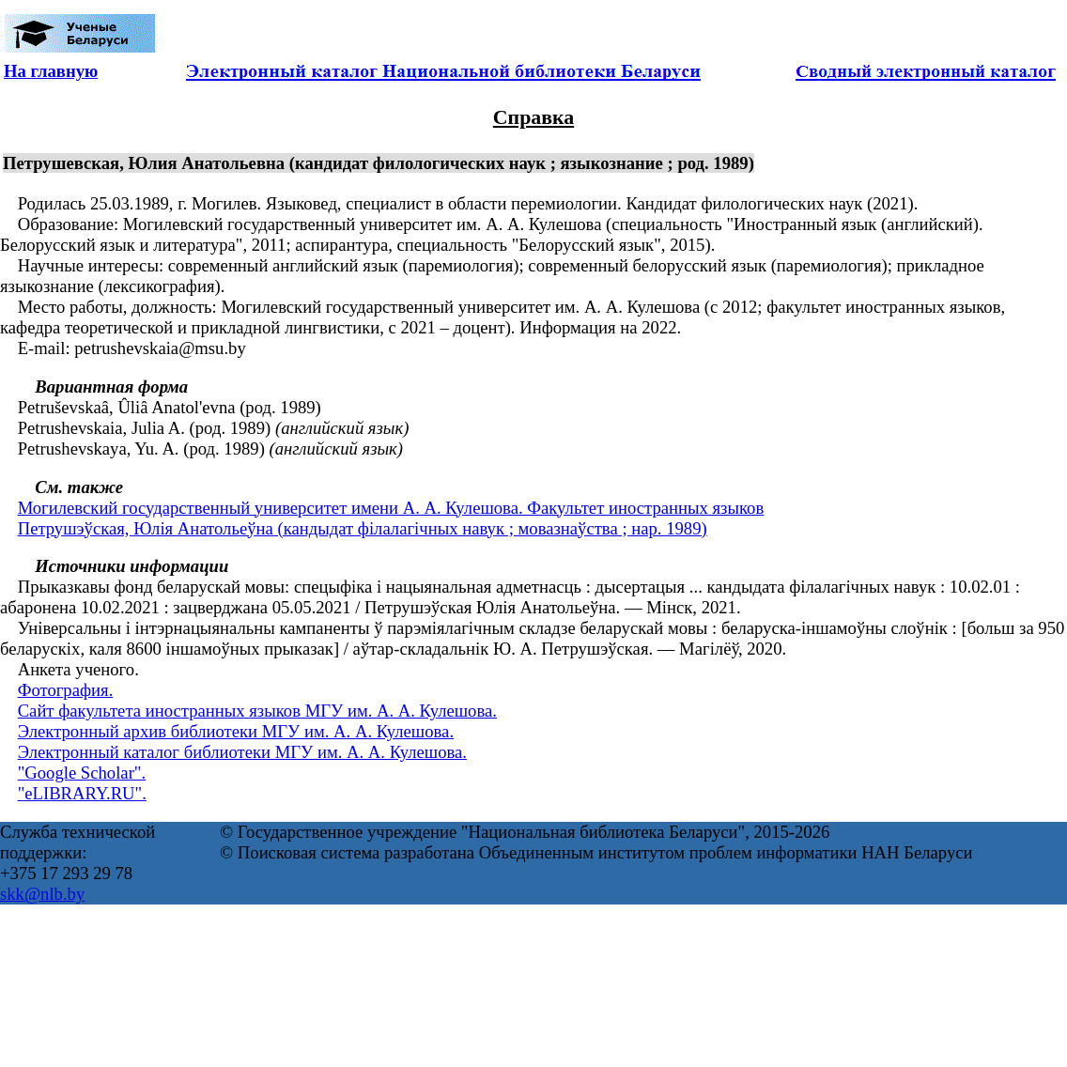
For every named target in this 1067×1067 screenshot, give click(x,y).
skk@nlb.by (42, 894)
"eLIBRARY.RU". (82, 793)
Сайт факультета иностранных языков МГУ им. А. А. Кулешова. (257, 710)
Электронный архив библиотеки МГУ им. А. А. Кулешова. (236, 731)
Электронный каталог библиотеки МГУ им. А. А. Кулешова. (242, 752)
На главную (51, 71)
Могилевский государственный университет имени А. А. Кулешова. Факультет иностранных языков (391, 508)
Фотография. (66, 690)
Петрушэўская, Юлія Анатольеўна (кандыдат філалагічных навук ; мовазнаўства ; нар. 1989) (362, 528)
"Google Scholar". (82, 772)
